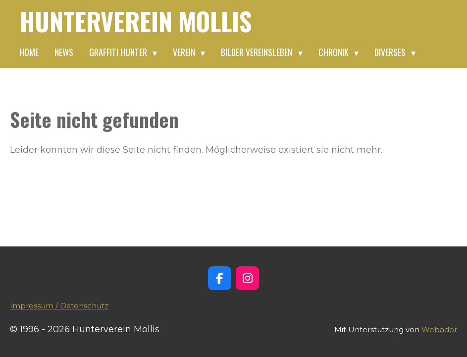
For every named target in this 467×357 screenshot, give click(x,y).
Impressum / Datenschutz (59, 305)
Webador (439, 329)
